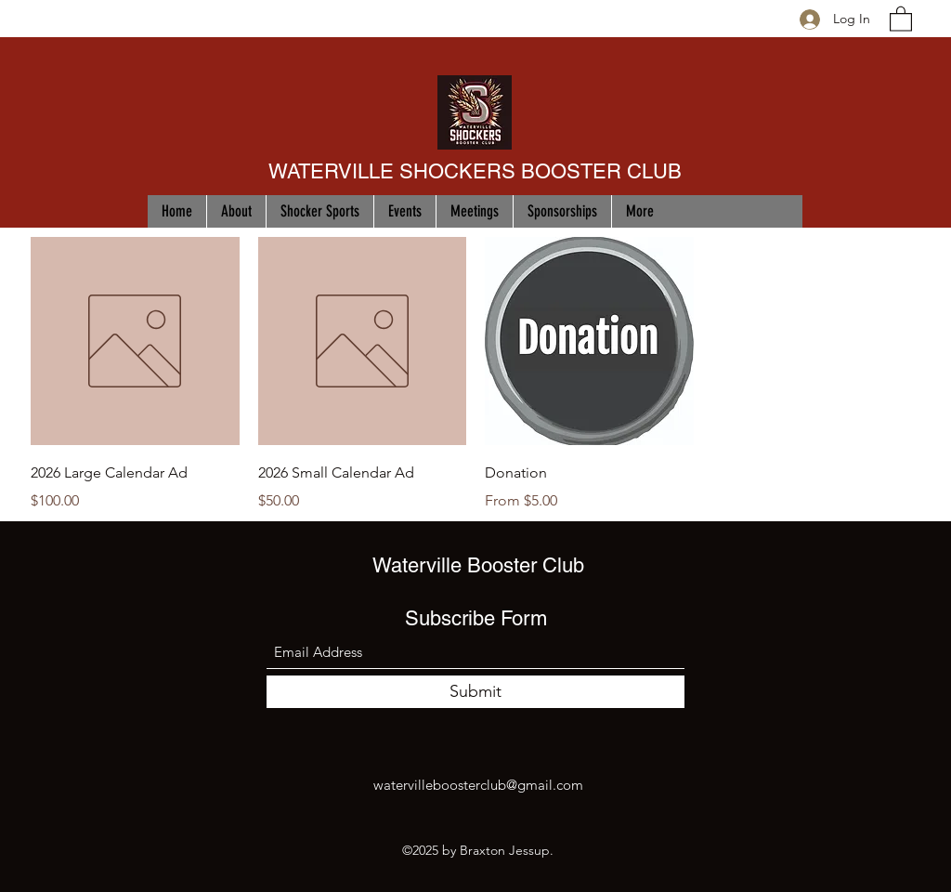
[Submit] (475, 692)
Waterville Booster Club (478, 565)
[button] (901, 18)
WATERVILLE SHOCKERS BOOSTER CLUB (475, 171)
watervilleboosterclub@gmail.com (478, 785)
